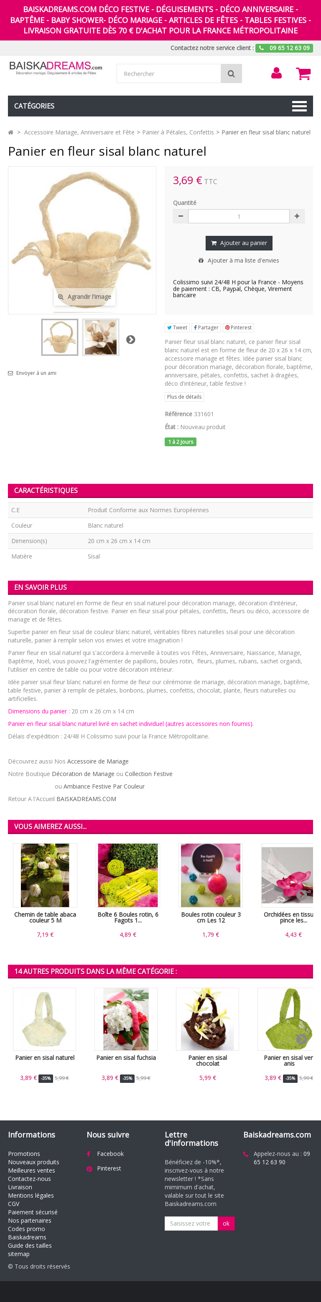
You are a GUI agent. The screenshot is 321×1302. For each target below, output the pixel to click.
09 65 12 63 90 (282, 1158)
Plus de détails (184, 396)
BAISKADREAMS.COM (86, 799)
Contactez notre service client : (212, 48)
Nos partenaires (29, 1220)
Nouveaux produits (33, 1162)
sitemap (19, 1254)
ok (226, 1223)
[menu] (276, 73)
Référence (178, 414)
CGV (13, 1204)
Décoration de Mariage (83, 774)
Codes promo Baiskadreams (27, 1233)
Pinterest (238, 327)
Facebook (110, 1154)
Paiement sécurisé (33, 1212)
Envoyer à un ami (36, 373)
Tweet (177, 327)
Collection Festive (149, 774)
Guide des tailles (30, 1245)
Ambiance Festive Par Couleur (104, 786)
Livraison (20, 1187)
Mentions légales (31, 1195)
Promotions (24, 1154)
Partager (206, 327)
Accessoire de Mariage (98, 761)
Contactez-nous (29, 1179)
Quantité (184, 203)
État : (171, 427)
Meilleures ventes (31, 1170)
